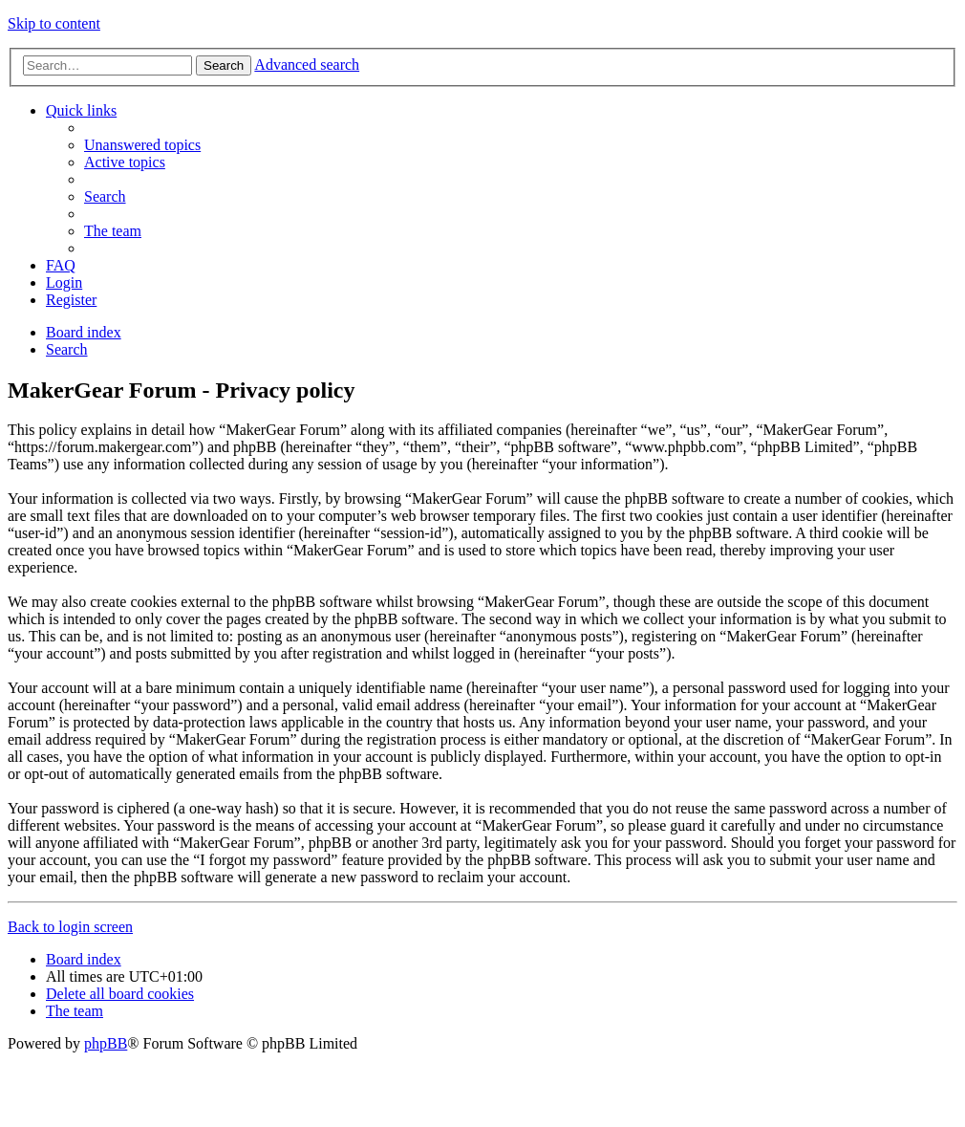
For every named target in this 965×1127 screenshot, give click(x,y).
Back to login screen (70, 927)
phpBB (105, 1043)
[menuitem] (142, 145)
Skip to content (54, 23)
